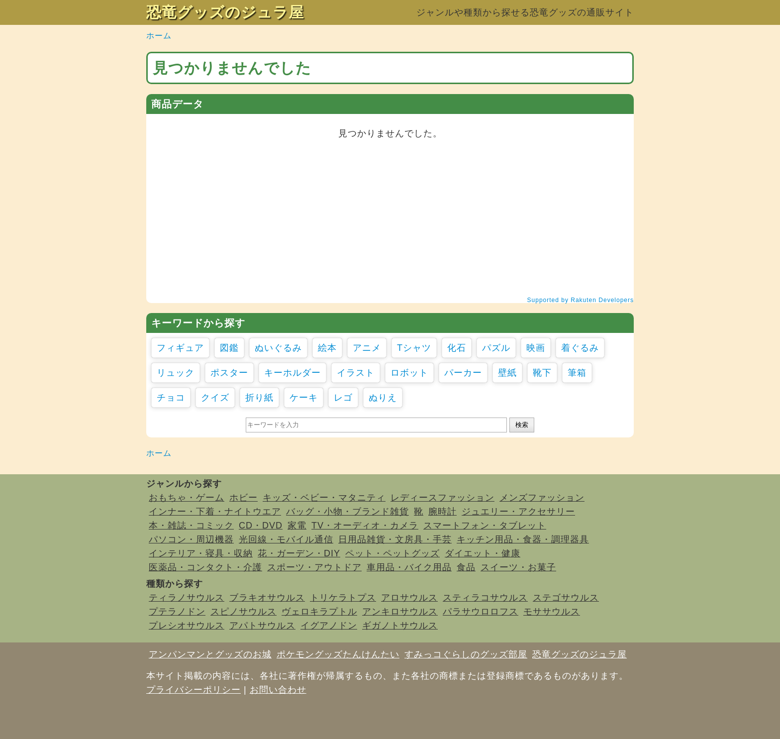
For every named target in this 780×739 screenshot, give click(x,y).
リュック (176, 373)
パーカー (463, 373)
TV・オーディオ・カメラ (364, 525)
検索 (521, 424)
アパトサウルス (262, 626)
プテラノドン (177, 612)
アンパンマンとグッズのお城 (210, 654)
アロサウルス (409, 598)
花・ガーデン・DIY (299, 553)
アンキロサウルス (400, 612)
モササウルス (551, 612)
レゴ (343, 398)
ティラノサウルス (186, 598)
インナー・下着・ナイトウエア (215, 512)
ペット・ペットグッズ (392, 553)
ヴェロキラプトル (319, 612)
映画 (535, 348)
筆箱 (577, 373)
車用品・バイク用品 (409, 567)
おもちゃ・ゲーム (186, 498)
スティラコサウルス (485, 598)
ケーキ (304, 398)
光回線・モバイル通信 (286, 539)
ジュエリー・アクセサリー (518, 512)
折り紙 (259, 398)
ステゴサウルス (566, 598)
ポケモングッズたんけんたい (338, 654)
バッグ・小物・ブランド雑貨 (347, 512)
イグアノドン (328, 626)
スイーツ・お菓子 (518, 567)
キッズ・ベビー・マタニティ (324, 498)
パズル (496, 348)
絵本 (327, 348)
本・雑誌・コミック (191, 525)
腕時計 (442, 512)
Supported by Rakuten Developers (580, 300)
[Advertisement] (390, 217)
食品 (466, 567)
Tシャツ (414, 348)
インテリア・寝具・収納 (201, 553)
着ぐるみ (580, 348)
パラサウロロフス (480, 612)
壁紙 (507, 373)
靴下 (542, 373)
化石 (456, 348)
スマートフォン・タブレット (484, 525)
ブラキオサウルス (267, 598)
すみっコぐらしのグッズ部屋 (465, 654)
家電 (297, 525)
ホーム (159, 35)
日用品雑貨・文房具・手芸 (395, 539)
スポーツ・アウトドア (314, 567)
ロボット (409, 373)
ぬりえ (383, 398)
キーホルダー (292, 373)
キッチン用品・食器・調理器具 (523, 539)
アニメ (367, 348)
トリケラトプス (343, 598)
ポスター (229, 373)
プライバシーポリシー (193, 690)
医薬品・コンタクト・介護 (205, 567)
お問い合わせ (278, 690)
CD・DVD (261, 525)
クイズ (215, 398)
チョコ (171, 398)
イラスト (356, 373)
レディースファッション (442, 498)
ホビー (243, 498)
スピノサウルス (243, 612)
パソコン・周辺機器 (191, 539)
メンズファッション (542, 498)
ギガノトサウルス (400, 626)
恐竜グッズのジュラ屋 (225, 12)
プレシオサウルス (186, 626)
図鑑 (229, 348)
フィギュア (180, 348)
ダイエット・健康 (482, 553)
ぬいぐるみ (278, 348)
